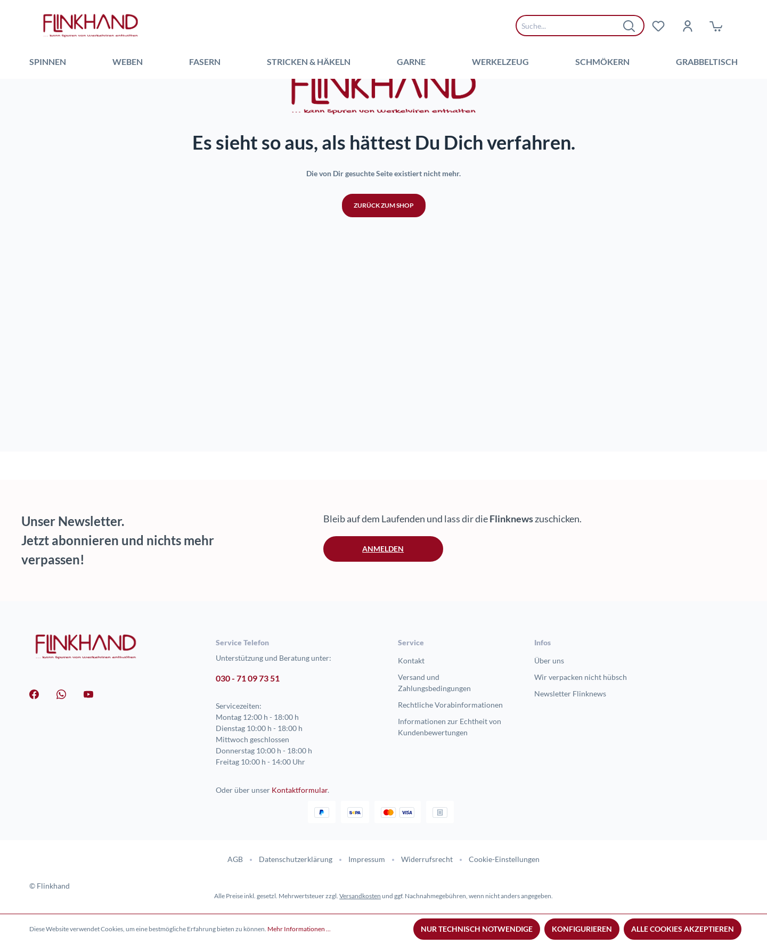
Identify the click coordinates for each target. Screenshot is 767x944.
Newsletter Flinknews (570, 693)
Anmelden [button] (383, 548)
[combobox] (572, 25)
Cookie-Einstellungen (504, 859)
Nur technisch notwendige (477, 928)
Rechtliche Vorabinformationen (450, 704)
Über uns (549, 660)
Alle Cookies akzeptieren (682, 928)
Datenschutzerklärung (295, 859)
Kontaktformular (300, 789)
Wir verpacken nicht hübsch (580, 677)
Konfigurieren (582, 928)
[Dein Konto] (687, 25)
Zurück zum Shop (384, 370)
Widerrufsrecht (427, 859)
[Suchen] (629, 25)
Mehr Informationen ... (299, 929)
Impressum (366, 859)
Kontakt (411, 660)
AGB (235, 859)
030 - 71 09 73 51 (248, 678)
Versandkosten (360, 896)
